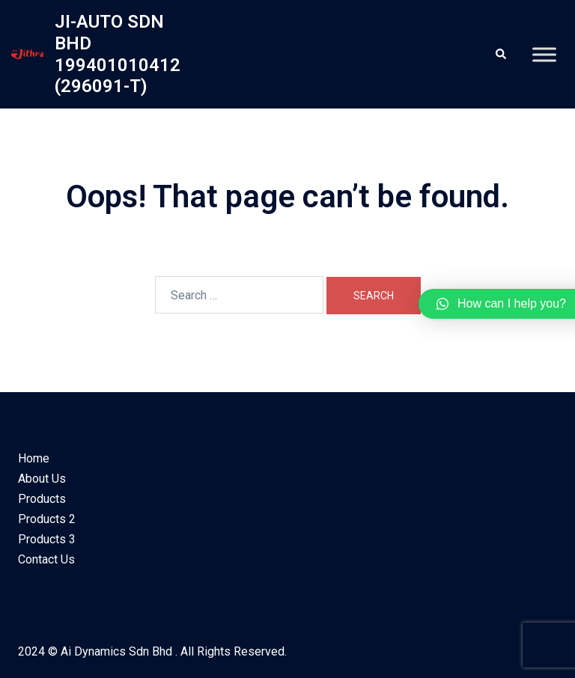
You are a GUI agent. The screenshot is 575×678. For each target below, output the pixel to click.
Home (33, 458)
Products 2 (47, 519)
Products (42, 499)
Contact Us (46, 559)
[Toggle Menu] (544, 54)
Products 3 (47, 539)
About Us (42, 478)
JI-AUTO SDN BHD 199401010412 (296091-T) (117, 54)
